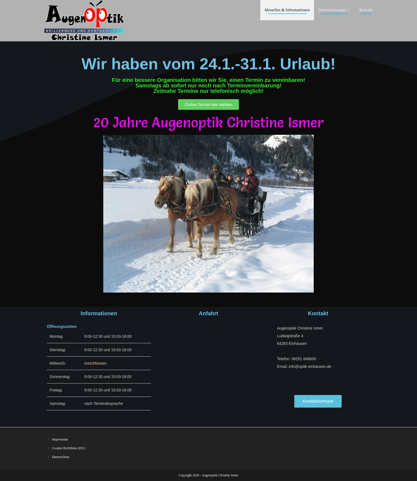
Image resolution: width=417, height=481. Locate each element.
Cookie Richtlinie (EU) (68, 448)
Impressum (60, 439)
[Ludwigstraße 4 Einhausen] (208, 363)
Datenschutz (61, 457)
